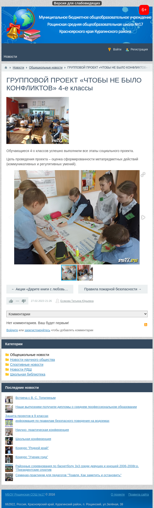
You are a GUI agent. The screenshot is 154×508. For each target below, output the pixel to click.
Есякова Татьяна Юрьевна (77, 300)
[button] (143, 174)
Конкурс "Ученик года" (31, 457)
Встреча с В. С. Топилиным (35, 398)
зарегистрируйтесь (37, 330)
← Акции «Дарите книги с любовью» (40, 289)
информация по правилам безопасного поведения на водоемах (62, 421)
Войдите (12, 330)
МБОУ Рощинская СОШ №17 (24, 494)
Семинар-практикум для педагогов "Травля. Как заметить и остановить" (68, 475)
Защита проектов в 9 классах (26, 416)
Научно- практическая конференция (42, 430)
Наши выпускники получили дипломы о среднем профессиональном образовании (76, 407)
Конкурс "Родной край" (32, 448)
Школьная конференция (33, 439)
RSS (146, 324)
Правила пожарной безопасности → (113, 289)
